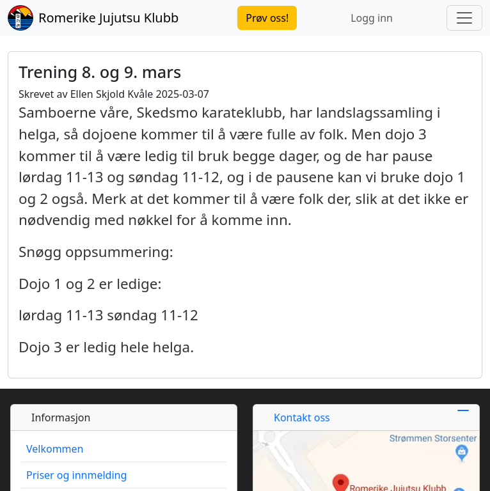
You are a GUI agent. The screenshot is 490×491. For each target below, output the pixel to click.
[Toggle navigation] (464, 18)
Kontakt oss (302, 417)
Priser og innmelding (76, 475)
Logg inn (372, 18)
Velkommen (55, 449)
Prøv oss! (267, 18)
